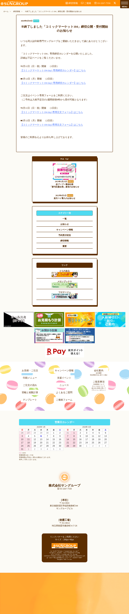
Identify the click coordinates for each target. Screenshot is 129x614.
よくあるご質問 (64, 391)
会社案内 (98, 369)
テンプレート (30, 399)
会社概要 (99, 372)
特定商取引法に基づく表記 (98, 374)
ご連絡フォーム (64, 399)
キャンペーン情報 (64, 369)
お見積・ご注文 (30, 369)
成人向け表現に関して (99, 387)
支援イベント (64, 377)
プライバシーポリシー (99, 389)
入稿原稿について (98, 383)
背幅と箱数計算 (30, 391)
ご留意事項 (99, 381)
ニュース (64, 384)
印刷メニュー (30, 377)
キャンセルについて (98, 385)
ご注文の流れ (30, 384)
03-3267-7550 (64, 488)
